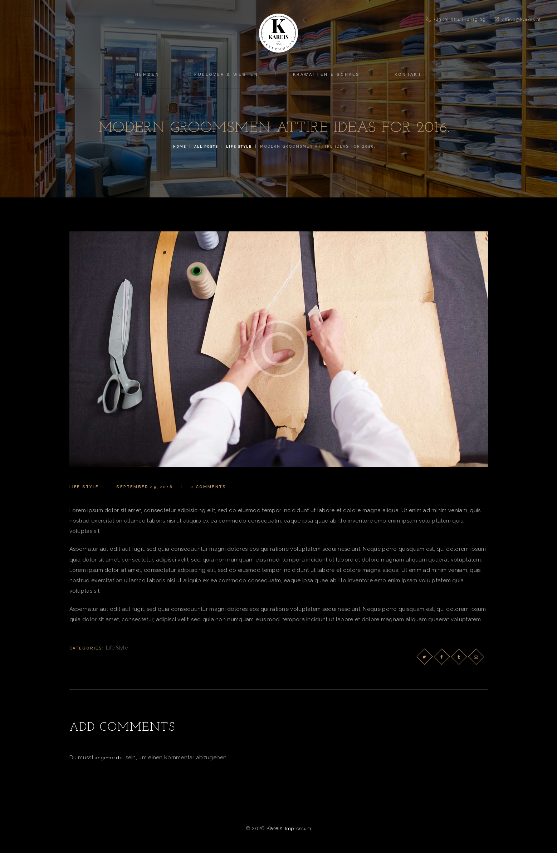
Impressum (298, 827)
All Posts (205, 146)
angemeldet (111, 757)
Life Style (241, 146)
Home (177, 146)
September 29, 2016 (144, 487)
